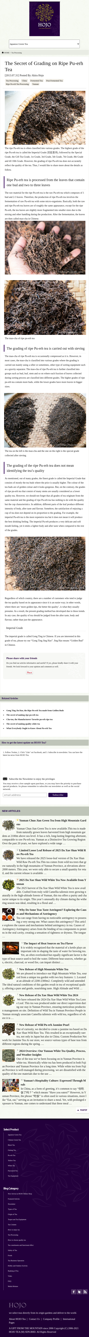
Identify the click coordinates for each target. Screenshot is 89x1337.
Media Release (13, 1286)
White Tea (11, 1166)
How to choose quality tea (17, 1240)
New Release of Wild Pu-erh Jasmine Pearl (42, 1024)
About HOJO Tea (17, 1319)
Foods (10, 1255)
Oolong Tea (12, 1150)
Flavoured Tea (13, 1171)
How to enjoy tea (14, 1230)
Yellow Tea (12, 1160)
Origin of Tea (12, 1214)
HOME (6, 53)
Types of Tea (12, 1209)
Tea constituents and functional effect (21, 1245)
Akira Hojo (37, 75)
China (24, 81)
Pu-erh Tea (11, 1155)
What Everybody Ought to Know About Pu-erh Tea (29, 728)
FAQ (9, 1281)
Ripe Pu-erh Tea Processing (17, 84)
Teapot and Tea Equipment (17, 1219)
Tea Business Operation (16, 1261)
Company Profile (51, 1319)
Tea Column (12, 1225)
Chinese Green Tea (14, 1140)
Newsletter (11, 1204)
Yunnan (35, 84)
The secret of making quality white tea (23, 724)
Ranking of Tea (13, 1271)
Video (10, 1276)
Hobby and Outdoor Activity (18, 1266)
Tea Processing (12, 81)
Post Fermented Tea (54, 81)
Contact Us (34, 1319)
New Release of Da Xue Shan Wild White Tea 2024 (47, 995)
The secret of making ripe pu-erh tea (22, 715)
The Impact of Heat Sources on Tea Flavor (47, 943)
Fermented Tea (37, 81)
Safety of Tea (12, 1250)
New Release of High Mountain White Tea (42, 969)
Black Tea (11, 1145)
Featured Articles (14, 1199)
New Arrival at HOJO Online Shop (20, 1194)
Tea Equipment (13, 1176)
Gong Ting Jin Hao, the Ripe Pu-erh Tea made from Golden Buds (35, 710)
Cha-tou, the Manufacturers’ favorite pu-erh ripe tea (29, 719)
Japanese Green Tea (14, 1135)
